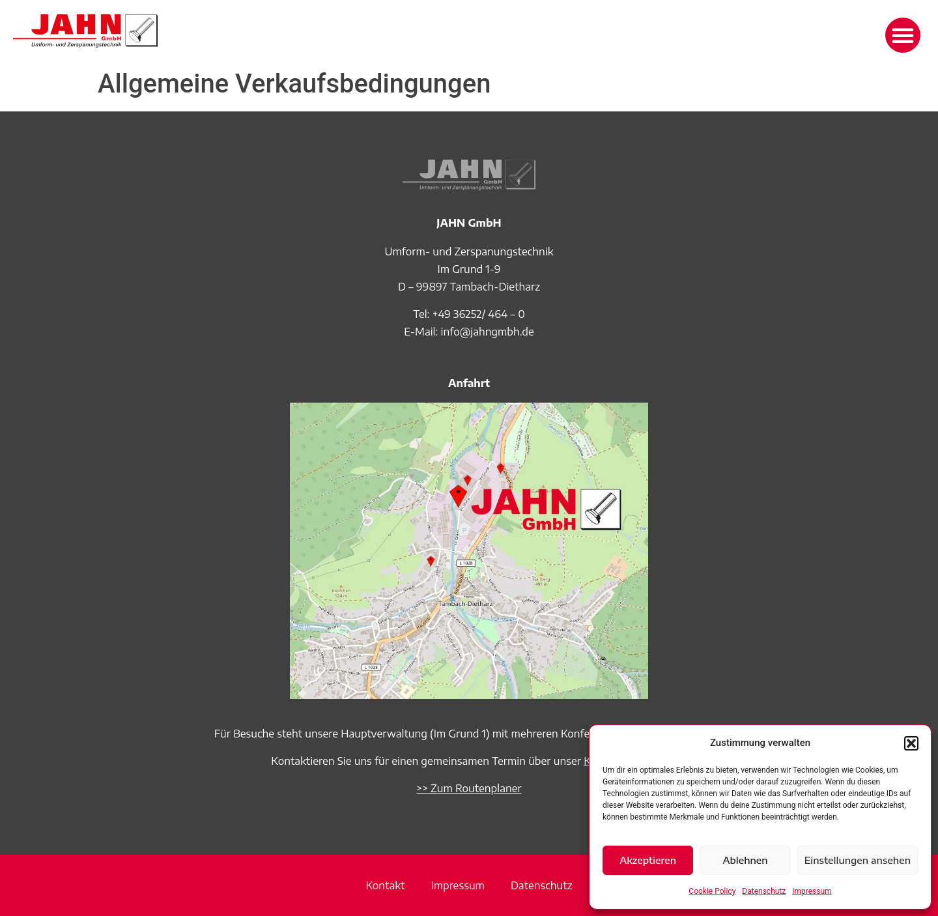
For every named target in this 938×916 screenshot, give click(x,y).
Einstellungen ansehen (857, 860)
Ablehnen (744, 860)
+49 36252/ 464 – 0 (479, 314)
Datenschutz (764, 891)
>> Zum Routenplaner (468, 788)
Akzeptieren (647, 860)
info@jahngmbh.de (487, 331)
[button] (911, 743)
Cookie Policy (712, 891)
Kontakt (385, 885)
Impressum (811, 891)
